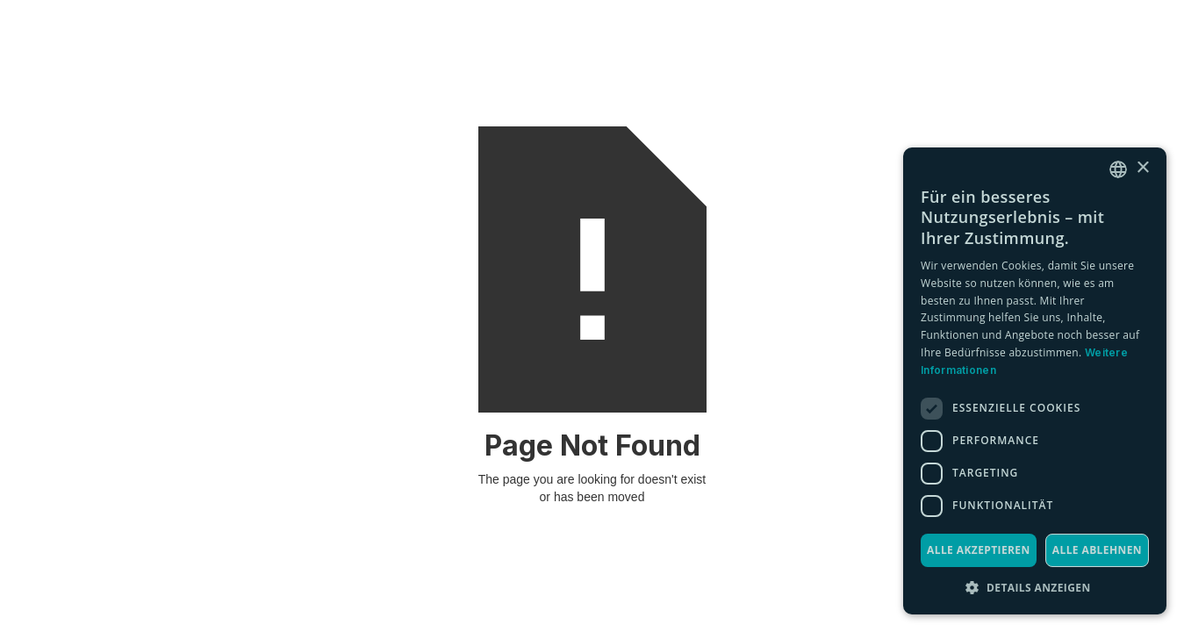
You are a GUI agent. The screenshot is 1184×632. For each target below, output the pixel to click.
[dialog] (1034, 380)
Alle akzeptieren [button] (978, 549)
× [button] (1142, 168)
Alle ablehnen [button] (1097, 549)
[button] (1035, 587)
